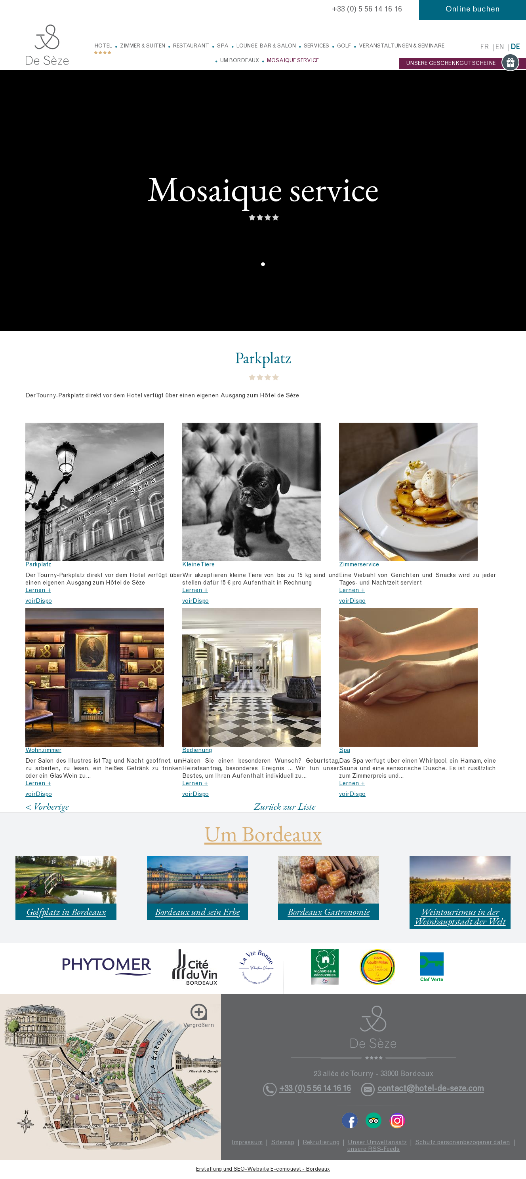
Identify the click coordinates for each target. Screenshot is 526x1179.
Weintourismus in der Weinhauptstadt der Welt (460, 916)
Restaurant (191, 46)
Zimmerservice (359, 565)
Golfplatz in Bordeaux (66, 912)
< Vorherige (47, 806)
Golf (344, 46)
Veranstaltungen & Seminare (401, 46)
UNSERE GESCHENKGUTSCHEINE (462, 63)
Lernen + (38, 591)
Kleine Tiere (198, 565)
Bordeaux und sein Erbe (197, 912)
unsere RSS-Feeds (373, 1149)
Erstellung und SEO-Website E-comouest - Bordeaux (263, 1169)
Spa (223, 46)
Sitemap (282, 1143)
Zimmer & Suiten (142, 46)
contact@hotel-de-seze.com (430, 1089)
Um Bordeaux (239, 61)
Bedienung (197, 751)
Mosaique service (293, 61)
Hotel (103, 46)
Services (316, 46)
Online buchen (473, 10)
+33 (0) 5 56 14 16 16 (367, 10)
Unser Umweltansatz (377, 1143)
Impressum (247, 1143)
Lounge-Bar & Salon (266, 46)
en (499, 47)
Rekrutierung (321, 1143)
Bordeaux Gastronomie (329, 912)
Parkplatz (38, 565)
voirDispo (38, 601)
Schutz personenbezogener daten (462, 1143)
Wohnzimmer (43, 751)
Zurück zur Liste (284, 806)
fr (484, 47)
